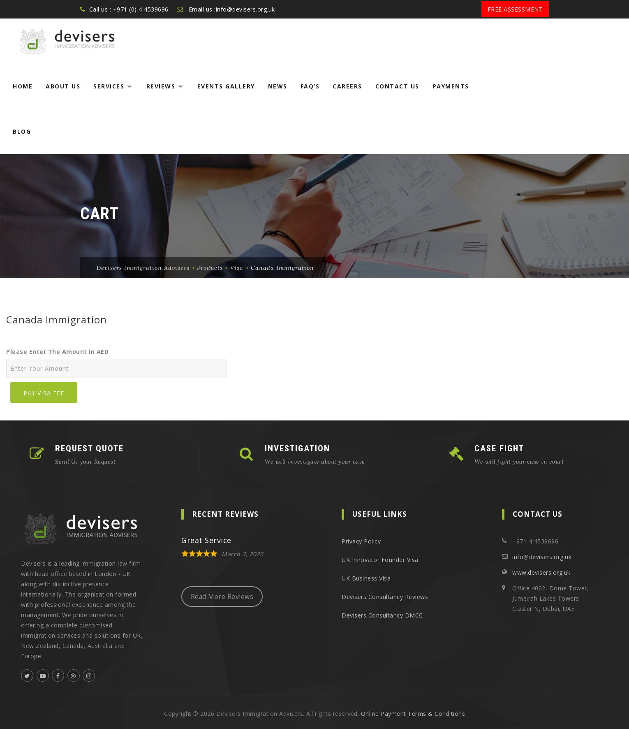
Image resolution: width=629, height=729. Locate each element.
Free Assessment (515, 9)
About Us (63, 86)
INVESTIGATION (297, 448)
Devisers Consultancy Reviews (385, 597)
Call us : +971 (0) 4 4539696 (129, 9)
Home (22, 86)
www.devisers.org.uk (541, 572)
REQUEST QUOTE (89, 448)
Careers (347, 86)
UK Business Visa (366, 578)
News (277, 86)
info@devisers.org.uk (541, 557)
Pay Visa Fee (43, 393)
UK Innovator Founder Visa (380, 560)
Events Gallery (226, 86)
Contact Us (397, 86)
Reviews (165, 86)
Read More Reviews (222, 596)
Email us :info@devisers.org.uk (232, 9)
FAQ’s (310, 86)
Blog (22, 131)
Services (113, 86)
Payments (450, 86)
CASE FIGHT (499, 448)
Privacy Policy (361, 541)
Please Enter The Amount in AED (57, 351)
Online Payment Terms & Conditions (413, 713)
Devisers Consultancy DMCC (382, 615)
